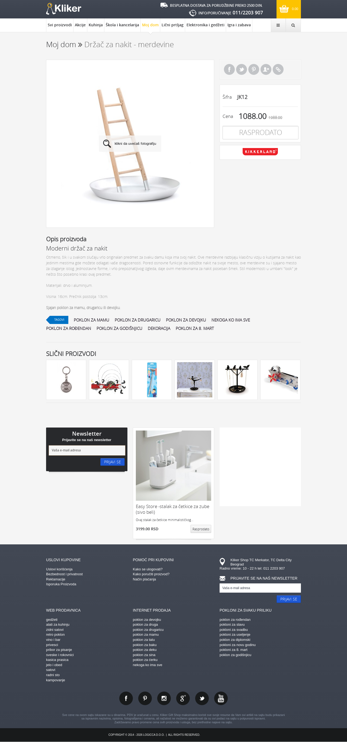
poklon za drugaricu (137, 320)
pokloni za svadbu (234, 630)
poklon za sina (144, 655)
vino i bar (53, 640)
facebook (126, 698)
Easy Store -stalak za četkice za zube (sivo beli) (172, 509)
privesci (52, 645)
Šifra (227, 97)
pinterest (145, 698)
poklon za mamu (91, 320)
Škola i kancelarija (122, 24)
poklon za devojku (186, 320)
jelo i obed (54, 665)
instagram (164, 698)
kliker (63, 9)
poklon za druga (145, 624)
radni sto (53, 675)
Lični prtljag (173, 24)
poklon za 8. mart (195, 328)
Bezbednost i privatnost (64, 574)
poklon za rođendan (68, 328)
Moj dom (150, 27)
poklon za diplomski (235, 640)
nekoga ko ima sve (230, 320)
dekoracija (159, 328)
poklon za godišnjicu (119, 328)
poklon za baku (144, 645)
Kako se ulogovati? (148, 569)
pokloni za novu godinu (238, 645)
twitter (202, 698)
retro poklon (55, 634)
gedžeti (51, 620)
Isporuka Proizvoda (61, 584)
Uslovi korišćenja (59, 569)
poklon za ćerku (145, 660)
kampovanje (55, 680)
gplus (183, 698)
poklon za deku (144, 650)
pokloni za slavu (232, 624)
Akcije (80, 24)
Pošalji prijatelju (266, 69)
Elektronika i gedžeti (205, 24)
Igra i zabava (239, 24)
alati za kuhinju (57, 624)
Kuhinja (96, 24)
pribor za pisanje (59, 650)
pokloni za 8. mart (234, 650)
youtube (221, 698)
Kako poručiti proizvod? (151, 574)
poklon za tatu (144, 640)
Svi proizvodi (60, 24)
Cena (228, 116)
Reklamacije (55, 579)
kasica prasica (57, 660)
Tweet (241, 69)
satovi (50, 670)
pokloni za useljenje (235, 634)
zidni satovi (54, 630)
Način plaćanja (144, 579)
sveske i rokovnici (60, 655)
